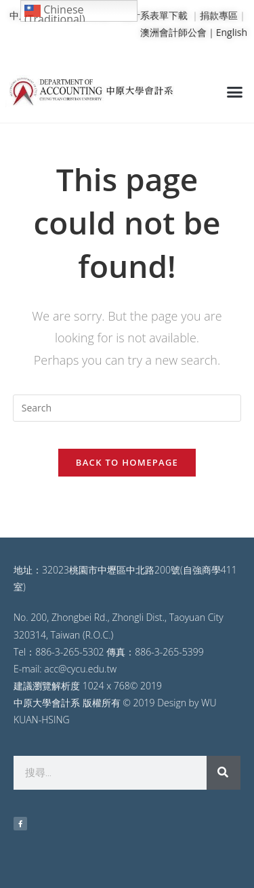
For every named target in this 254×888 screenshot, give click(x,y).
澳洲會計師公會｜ (178, 32)
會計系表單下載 (154, 15)
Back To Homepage (127, 462)
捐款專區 (219, 15)
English (231, 32)
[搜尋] (223, 773)
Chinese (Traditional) (54, 12)
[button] (235, 92)
